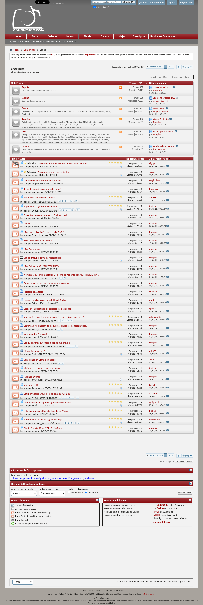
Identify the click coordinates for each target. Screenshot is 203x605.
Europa (25, 97)
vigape (35, 166)
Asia (24, 131)
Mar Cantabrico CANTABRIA (38, 240)
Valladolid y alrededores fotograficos (42, 180)
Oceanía (26, 146)
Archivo (149, 581)
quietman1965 (39, 294)
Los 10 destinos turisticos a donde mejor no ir (47, 342)
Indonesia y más (32, 376)
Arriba (189, 461)
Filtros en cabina (32, 385)
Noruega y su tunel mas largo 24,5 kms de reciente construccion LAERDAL (61, 274)
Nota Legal (177, 581)
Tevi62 (35, 363)
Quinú (35, 202)
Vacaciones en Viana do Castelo (40, 359)
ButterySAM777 (39, 354)
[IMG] (156, 511)
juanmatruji (37, 192)
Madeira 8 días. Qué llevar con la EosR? (44, 232)
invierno (36, 226)
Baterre (35, 303)
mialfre (35, 414)
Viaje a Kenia (159, 108)
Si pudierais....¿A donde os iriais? (40, 206)
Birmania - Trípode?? (34, 351)
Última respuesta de (160, 158)
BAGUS (35, 398)
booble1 (36, 260)
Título (14, 158)
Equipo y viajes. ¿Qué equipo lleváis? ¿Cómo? (47, 393)
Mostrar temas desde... (23, 489)
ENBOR (35, 210)
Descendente (93, 492)
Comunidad (36, 41)
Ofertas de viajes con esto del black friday (45, 300)
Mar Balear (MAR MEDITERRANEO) (41, 266)
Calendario (23, 41)
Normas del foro (161, 522)
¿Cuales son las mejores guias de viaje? (43, 419)
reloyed (35, 337)
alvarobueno (38, 379)
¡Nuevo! (70, 36)
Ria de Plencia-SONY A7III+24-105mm (43, 428)
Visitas (141, 158)
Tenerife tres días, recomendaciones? (43, 189)
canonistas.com (136, 581)
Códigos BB (162, 504)
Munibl (35, 405)
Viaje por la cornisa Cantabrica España (43, 368)
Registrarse (186, 2)
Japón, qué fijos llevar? (163, 131)
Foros (35, 36)
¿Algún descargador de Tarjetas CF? (42, 197)
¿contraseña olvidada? (151, 2)
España (25, 87)
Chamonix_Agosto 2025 (164, 97)
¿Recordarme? (101, 7)
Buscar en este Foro (180, 77)
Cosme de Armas (40, 235)
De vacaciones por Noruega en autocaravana (46, 283)
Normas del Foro (162, 581)
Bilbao (27, 223)
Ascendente (75, 492)
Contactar (122, 581)
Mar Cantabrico (32, 249)
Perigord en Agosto (33, 291)
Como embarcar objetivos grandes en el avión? (47, 402)
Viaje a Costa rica (161, 119)
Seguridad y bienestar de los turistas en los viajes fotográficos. (55, 325)
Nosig (34, 329)
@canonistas (59, 3)
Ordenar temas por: (49, 489)
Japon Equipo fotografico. (37, 334)
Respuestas (130, 158)
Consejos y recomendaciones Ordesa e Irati (45, 215)
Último (187, 66)
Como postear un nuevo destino (54, 172)
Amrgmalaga (38, 388)
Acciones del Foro (54, 41)
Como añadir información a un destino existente (62, 163)
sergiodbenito (38, 183)
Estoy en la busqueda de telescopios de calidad (47, 308)
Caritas (160, 508)
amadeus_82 (38, 423)
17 (78, 210)
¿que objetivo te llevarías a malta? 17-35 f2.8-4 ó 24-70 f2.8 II (55, 317)
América (26, 119)
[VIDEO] (157, 515)
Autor (22, 158)
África (25, 108)
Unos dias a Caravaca (163, 87)
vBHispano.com (149, 594)
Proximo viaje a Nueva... (164, 146)
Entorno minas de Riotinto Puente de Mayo (46, 411)
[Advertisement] (104, 552)
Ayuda (171, 2)
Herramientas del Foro (158, 77)
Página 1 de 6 (156, 66)
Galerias (52, 36)
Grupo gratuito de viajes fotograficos (42, 257)
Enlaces (71, 41)
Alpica (34, 321)
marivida (36, 311)
